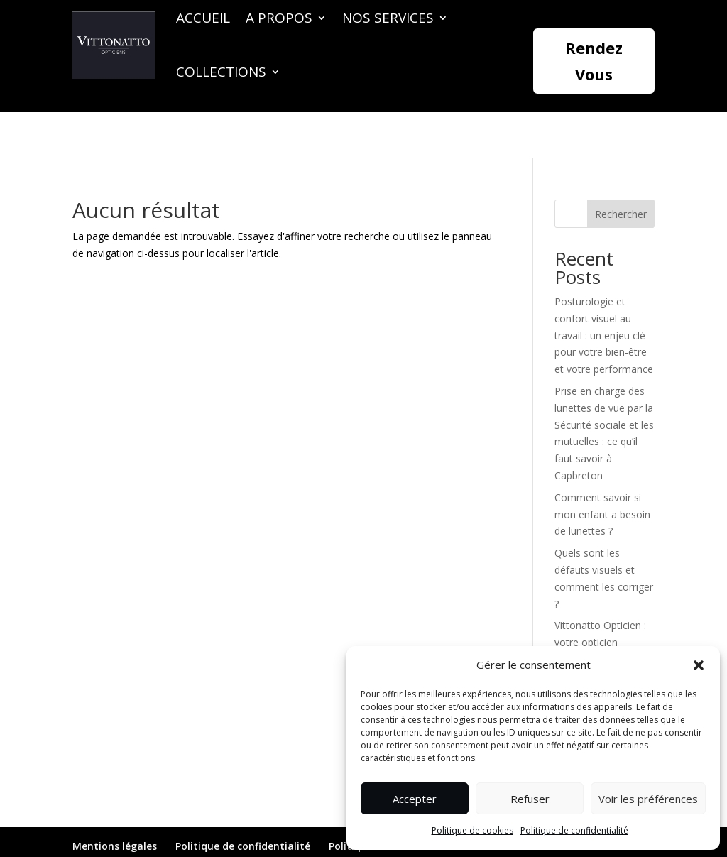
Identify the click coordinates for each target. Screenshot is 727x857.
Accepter (415, 799)
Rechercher (621, 168)
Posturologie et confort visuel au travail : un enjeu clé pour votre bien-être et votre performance (603, 289)
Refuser (530, 799)
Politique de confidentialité (574, 830)
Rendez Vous (594, 60)
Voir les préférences (648, 799)
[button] (699, 665)
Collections (221, 71)
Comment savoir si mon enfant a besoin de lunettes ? (602, 468)
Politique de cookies (472, 830)
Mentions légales (114, 800)
